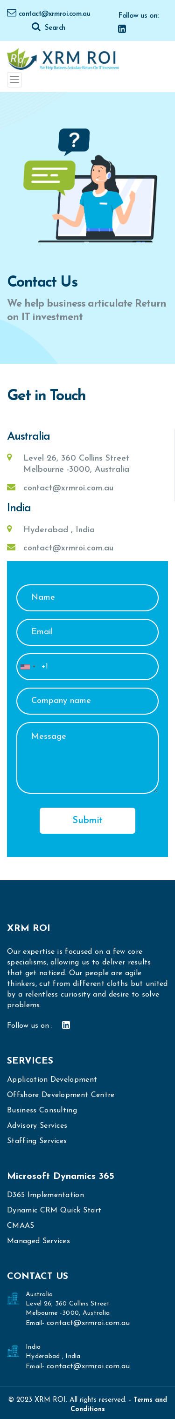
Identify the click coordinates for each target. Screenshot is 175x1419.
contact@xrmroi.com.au (48, 14)
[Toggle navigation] (14, 79)
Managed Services (38, 1241)
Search (48, 28)
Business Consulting (42, 1110)
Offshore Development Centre (61, 1095)
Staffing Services (37, 1141)
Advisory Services (37, 1126)
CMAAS (21, 1226)
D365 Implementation (45, 1195)
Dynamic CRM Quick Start (54, 1210)
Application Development (52, 1080)
